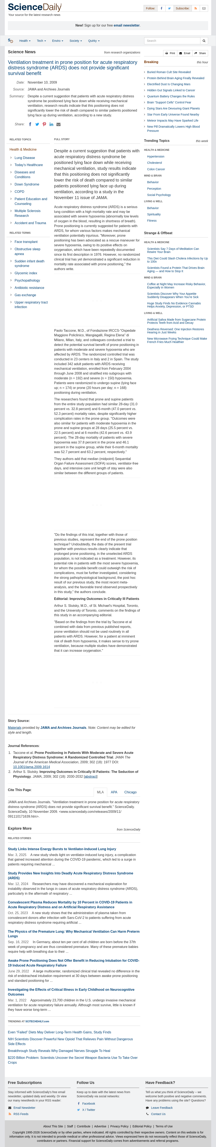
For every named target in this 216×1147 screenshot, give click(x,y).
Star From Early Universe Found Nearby (173, 114)
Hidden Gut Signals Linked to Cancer (171, 90)
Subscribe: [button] (183, 8)
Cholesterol (154, 162)
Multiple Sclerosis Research (27, 213)
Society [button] (76, 40)
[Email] (58, 124)
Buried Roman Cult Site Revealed (169, 72)
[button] (170, 53)
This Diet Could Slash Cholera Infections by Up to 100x (177, 260)
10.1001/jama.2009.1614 (31, 767)
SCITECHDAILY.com (37, 1021)
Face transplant (26, 242)
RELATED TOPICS (20, 139)
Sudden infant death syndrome (29, 263)
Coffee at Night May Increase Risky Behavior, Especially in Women (176, 285)
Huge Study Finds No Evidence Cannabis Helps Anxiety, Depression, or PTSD (174, 305)
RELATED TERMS (20, 232)
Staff (70, 1126)
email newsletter (127, 25)
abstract (91, 776)
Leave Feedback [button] (162, 1107)
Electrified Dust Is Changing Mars (168, 84)
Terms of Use (164, 1126)
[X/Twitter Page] (169, 8)
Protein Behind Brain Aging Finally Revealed (175, 78)
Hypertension (155, 156)
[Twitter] (37, 124)
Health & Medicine (23, 149)
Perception (154, 188)
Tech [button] (41, 40)
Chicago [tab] (130, 792)
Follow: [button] (150, 8)
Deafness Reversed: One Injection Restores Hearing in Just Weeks (175, 331)
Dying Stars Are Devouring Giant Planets (173, 108)
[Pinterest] (44, 124)
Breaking (151, 62)
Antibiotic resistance (29, 288)
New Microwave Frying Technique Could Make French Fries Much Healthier (177, 340)
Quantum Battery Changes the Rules (171, 96)
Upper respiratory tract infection (31, 305)
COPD (19, 191)
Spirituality (154, 214)
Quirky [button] (93, 40)
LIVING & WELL (153, 201)
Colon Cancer (156, 169)
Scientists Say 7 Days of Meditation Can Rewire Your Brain (173, 250)
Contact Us (158, 1114)
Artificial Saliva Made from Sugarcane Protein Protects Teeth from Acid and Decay (176, 321)
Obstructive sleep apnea (27, 251)
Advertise (100, 1126)
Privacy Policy (119, 1126)
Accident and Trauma (30, 223)
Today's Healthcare (29, 165)
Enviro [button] (57, 40)
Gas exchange (25, 295)
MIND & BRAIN (152, 175)
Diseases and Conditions (25, 174)
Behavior (153, 182)
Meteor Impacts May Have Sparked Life (172, 120)
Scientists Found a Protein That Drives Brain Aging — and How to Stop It (175, 269)
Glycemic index (26, 273)
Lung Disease (25, 158)
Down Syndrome (27, 184)
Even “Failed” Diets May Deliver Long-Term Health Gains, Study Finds (59, 1032)
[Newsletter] (204, 8)
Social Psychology (159, 195)
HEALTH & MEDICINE (156, 150)
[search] (204, 40)
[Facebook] (30, 124)
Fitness (151, 220)
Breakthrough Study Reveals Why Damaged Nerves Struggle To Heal (59, 1051)
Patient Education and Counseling (31, 201)
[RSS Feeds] (196, 8)
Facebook (88, 1103)
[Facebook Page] (161, 8)
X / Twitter (88, 1109)
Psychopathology (27, 280)
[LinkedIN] (51, 124)
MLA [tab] (100, 792)
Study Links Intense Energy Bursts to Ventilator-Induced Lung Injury (62, 849)
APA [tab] (114, 792)
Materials (14, 727)
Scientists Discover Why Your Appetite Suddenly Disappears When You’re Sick (173, 295)
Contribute (84, 1126)
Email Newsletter (24, 1107)
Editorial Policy (142, 1126)
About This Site (53, 1126)
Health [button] (25, 40)
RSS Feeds (21, 1114)
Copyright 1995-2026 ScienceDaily (34, 1132)
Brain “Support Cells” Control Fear (169, 102)
